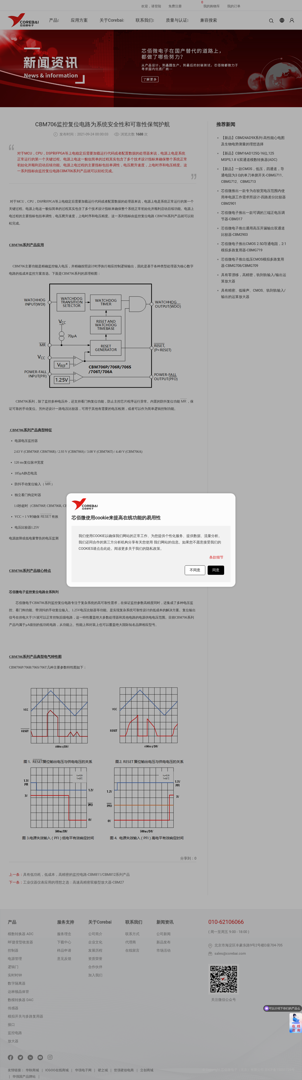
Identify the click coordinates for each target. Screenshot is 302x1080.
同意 (215, 570)
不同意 (195, 570)
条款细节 (216, 557)
